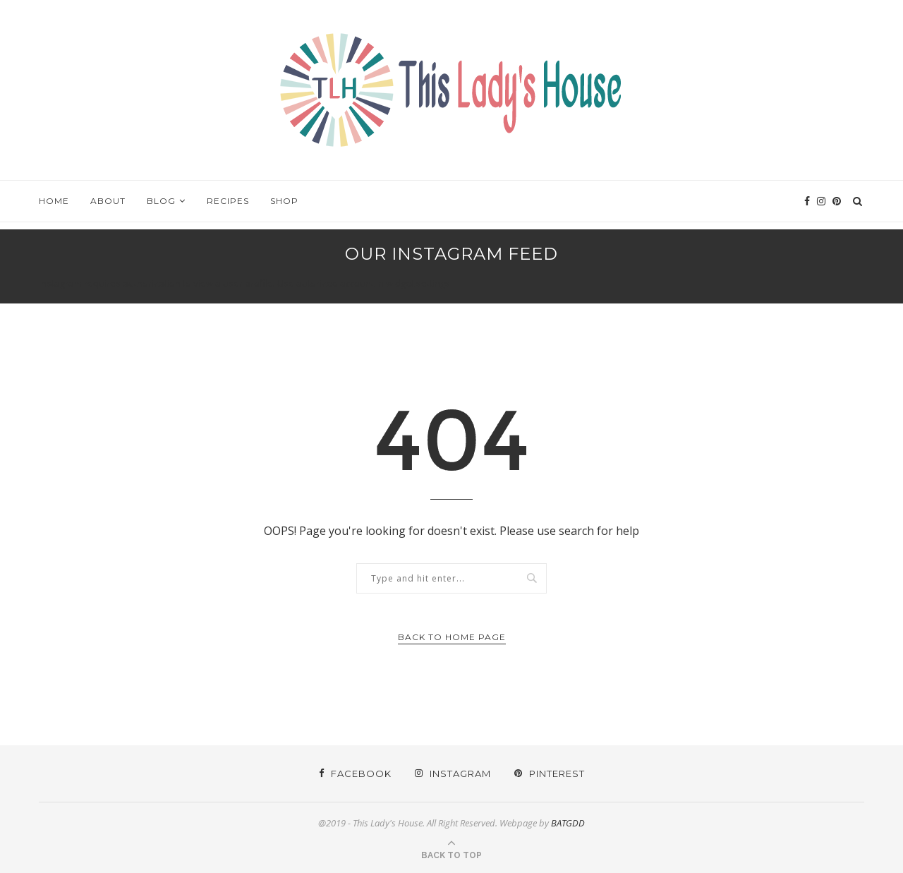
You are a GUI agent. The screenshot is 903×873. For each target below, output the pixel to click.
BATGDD (568, 823)
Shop (284, 200)
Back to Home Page (452, 637)
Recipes (228, 200)
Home (54, 200)
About (108, 200)
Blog (161, 200)
